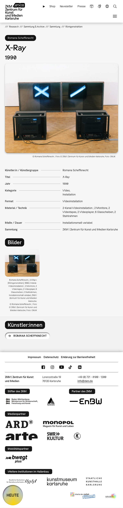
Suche (115, 6)
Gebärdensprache (99, 6)
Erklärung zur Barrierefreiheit (78, 357)
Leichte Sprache (91, 6)
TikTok (70, 367)
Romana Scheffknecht (30, 335)
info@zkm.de (85, 381)
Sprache (107, 6)
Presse (82, 6)
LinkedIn (80, 367)
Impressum (34, 357)
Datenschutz (51, 357)
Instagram (52, 367)
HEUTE (13, 495)
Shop (52, 6)
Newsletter (66, 6)
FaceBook (43, 367)
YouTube (61, 367)
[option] (23, 281)
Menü (115, 16)
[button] (61, 108)
